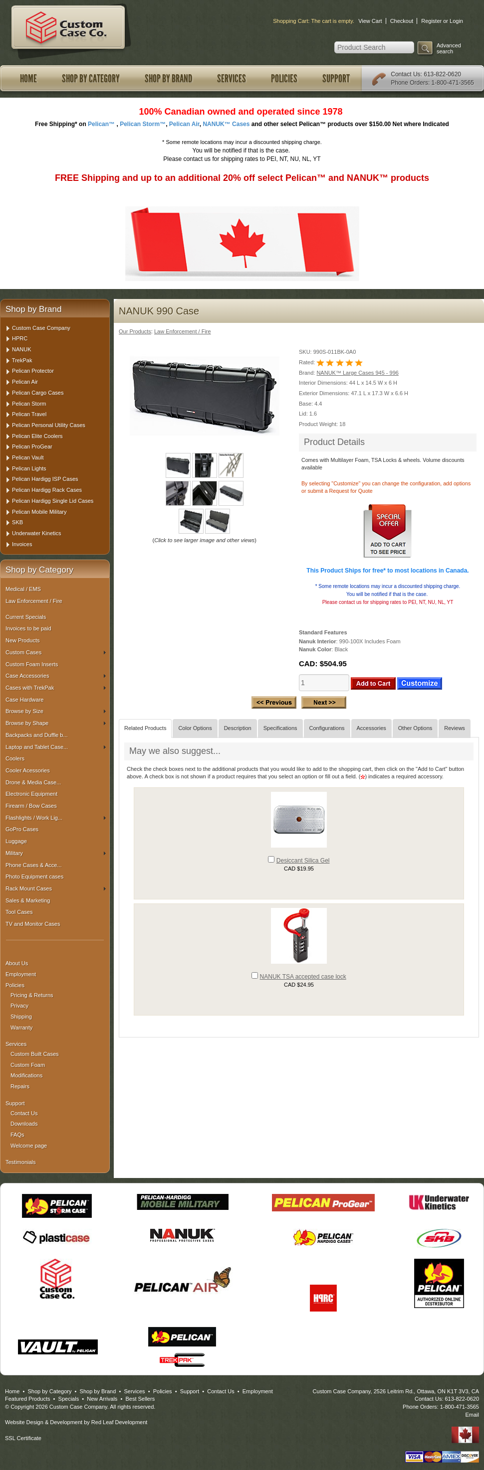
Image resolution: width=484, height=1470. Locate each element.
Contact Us (405, 74)
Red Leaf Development (119, 1422)
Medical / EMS (23, 589)
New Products (22, 640)
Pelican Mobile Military (39, 512)
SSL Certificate (23, 1438)
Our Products (135, 331)
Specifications (280, 728)
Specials (68, 1399)
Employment (20, 974)
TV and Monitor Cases (32, 924)
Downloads (23, 1124)
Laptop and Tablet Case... (55, 747)
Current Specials (25, 617)
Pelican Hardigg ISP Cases (45, 479)
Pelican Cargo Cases (37, 393)
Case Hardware (24, 700)
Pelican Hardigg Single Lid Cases (52, 501)
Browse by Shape (55, 723)
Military (55, 853)
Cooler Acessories (27, 770)
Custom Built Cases (34, 1054)
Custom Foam (27, 1065)
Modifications (26, 1075)
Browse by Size (55, 711)
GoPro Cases (21, 829)
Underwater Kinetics (36, 533)
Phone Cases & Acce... (33, 865)
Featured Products (27, 1399)
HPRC (19, 338)
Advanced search (449, 48)
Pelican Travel (29, 414)
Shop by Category (91, 78)
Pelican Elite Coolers (37, 436)
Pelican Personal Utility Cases (48, 425)
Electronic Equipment (31, 794)
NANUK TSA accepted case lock (303, 976)
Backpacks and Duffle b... (36, 735)
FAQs (17, 1135)
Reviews (454, 728)
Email (472, 1415)
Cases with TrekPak (55, 688)
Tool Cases (18, 912)
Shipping (21, 1017)
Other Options (415, 728)
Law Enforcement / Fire (33, 601)
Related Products (145, 728)
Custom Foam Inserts (31, 664)
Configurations (327, 728)
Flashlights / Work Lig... (55, 818)
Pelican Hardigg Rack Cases (47, 490)
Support (336, 78)
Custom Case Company (41, 328)
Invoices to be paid (28, 628)
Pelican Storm (29, 404)
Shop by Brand (168, 78)
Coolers (14, 758)
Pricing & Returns (31, 995)
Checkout (401, 21)
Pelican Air (25, 382)
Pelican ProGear (32, 446)
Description (237, 728)
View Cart (370, 21)
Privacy (19, 1006)
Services (231, 78)
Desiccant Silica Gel (303, 860)
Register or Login (442, 21)
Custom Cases (55, 652)
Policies (284, 78)
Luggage (16, 841)
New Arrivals (102, 1399)
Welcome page (28, 1146)
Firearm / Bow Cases (31, 806)
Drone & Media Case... (33, 782)
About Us (16, 963)
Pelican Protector (33, 371)
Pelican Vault (27, 457)
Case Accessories (55, 676)
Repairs (19, 1086)
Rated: (307, 362)
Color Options (195, 728)
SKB (17, 522)
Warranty (21, 1027)
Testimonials (20, 1162)
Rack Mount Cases (55, 888)
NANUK (21, 349)
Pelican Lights (29, 468)
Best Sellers (140, 1399)
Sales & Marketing (27, 900)
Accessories (371, 728)
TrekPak (22, 360)
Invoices (22, 544)
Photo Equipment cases (34, 877)
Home (28, 78)
